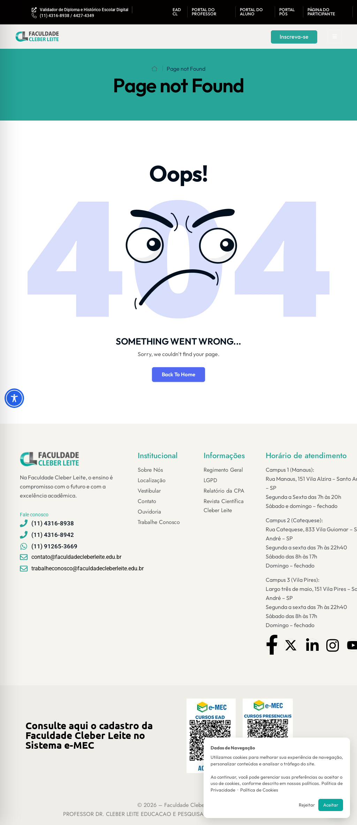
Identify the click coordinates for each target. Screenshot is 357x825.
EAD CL (177, 11)
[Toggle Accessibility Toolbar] (14, 398)
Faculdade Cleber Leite (191, 805)
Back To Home (178, 374)
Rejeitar (307, 805)
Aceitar (330, 805)
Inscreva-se (294, 36)
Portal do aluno (251, 11)
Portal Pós (287, 11)
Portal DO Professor (204, 11)
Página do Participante (321, 11)
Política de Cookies (259, 790)
